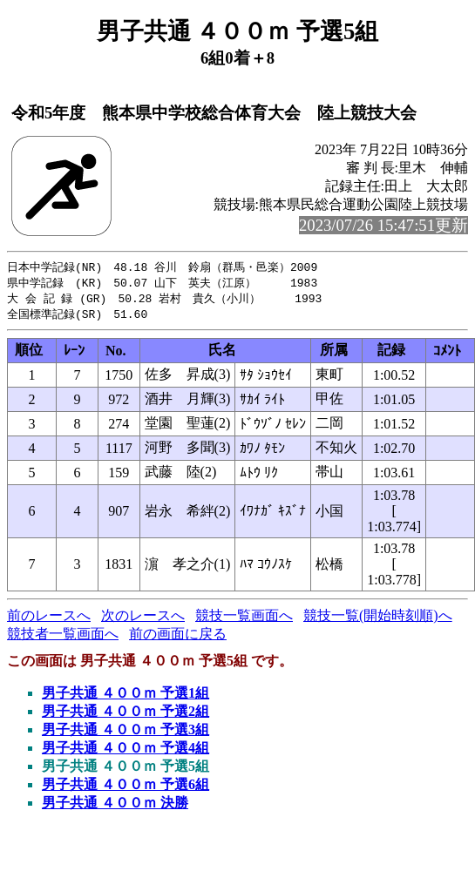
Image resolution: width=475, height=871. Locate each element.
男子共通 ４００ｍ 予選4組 (125, 751)
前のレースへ (49, 618)
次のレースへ (143, 618)
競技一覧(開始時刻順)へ (377, 618)
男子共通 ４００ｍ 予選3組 (125, 733)
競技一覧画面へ (244, 618)
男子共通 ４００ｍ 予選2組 (125, 714)
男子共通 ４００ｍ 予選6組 (125, 787)
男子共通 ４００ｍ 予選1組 (125, 696)
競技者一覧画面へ (63, 637)
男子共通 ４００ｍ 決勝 (115, 806)
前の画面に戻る (178, 637)
